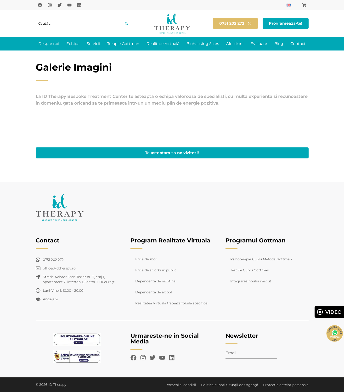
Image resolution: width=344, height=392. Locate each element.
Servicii (93, 43)
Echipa (72, 43)
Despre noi (48, 43)
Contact (298, 43)
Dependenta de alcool (153, 292)
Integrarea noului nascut (250, 281)
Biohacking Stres (202, 43)
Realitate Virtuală (163, 43)
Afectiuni (234, 43)
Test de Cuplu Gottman (249, 270)
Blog (278, 43)
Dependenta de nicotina (155, 281)
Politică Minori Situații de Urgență (229, 385)
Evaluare (259, 43)
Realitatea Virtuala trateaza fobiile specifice (171, 303)
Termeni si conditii (180, 385)
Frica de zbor (146, 259)
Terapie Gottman (123, 43)
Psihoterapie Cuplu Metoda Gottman (261, 259)
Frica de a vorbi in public (155, 270)
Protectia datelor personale (286, 385)
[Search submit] (126, 23)
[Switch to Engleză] (288, 5)
